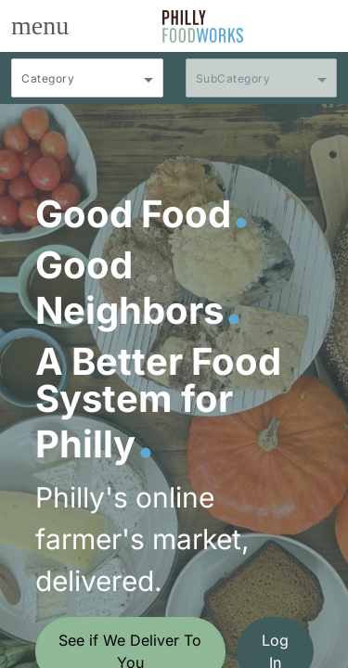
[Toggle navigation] (40, 26)
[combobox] (87, 86)
